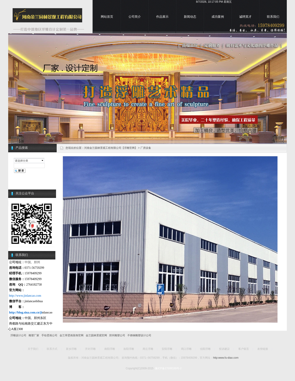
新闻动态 (190, 16)
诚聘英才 (245, 16)
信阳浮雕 (205, 348)
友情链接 (262, 348)
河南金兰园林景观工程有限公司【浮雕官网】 (110, 147)
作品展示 (162, 16)
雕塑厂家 (34, 335)
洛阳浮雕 (128, 348)
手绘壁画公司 (49, 335)
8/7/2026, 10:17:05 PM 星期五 (214, 1)
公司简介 (134, 16)
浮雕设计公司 (18, 335)
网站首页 (107, 16)
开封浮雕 (90, 348)
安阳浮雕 (167, 348)
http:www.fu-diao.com (226, 357)
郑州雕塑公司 (117, 335)
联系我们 (273, 16)
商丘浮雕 (148, 348)
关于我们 (33, 348)
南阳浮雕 (109, 348)
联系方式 (52, 348)
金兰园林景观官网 (96, 335)
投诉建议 (224, 348)
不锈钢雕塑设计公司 (139, 335)
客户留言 (243, 348)
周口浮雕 (186, 348)
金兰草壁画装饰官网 (71, 335)
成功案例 (218, 16)
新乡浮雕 (71, 348)
